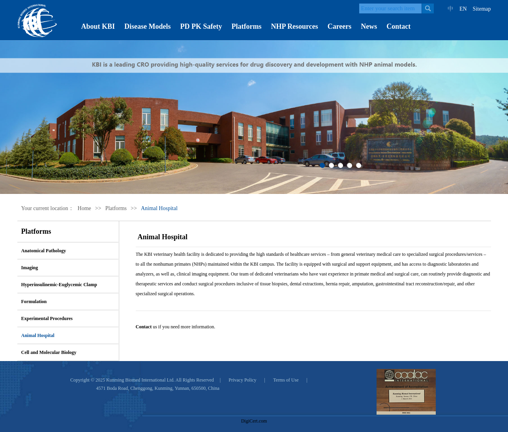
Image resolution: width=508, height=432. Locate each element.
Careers (340, 26)
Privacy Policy (242, 380)
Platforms (247, 26)
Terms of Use (285, 380)
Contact (398, 26)
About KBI (98, 26)
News (369, 26)
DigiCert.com (254, 421)
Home (84, 208)
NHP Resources (294, 26)
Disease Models (147, 26)
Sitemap (482, 9)
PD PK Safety (201, 26)
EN (463, 9)
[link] (254, 407)
